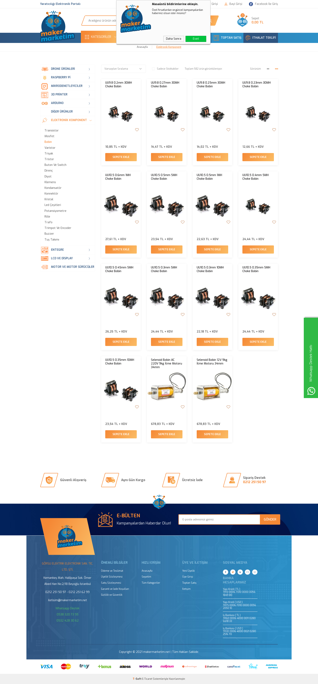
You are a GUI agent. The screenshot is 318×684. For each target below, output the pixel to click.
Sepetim (146, 576)
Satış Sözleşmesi (111, 582)
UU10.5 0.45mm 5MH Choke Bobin (119, 269)
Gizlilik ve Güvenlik (111, 594)
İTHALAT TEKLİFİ (260, 37)
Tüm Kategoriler (151, 582)
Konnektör (51, 194)
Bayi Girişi (233, 4)
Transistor (51, 130)
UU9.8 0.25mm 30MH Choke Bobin (211, 84)
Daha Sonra (173, 39)
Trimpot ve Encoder (57, 228)
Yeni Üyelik (188, 570)
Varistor (49, 148)
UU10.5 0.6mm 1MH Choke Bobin (118, 177)
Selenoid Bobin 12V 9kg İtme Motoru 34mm (212, 362)
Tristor (49, 159)
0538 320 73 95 (67, 614)
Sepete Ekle (121, 157)
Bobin (48, 142)
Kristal (48, 199)
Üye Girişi (187, 576)
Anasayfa (147, 570)
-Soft (137, 679)
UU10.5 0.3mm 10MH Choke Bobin (210, 269)
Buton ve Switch (55, 165)
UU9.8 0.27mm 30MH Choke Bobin (165, 84)
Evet (196, 39)
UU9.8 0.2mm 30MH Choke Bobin (118, 84)
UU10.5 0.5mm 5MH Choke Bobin (164, 177)
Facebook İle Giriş (263, 4)
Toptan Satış (189, 582)
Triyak (48, 153)
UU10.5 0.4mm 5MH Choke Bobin (255, 177)
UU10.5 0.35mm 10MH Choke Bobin (119, 362)
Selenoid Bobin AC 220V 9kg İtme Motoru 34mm (166, 363)
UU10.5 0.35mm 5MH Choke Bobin (256, 269)
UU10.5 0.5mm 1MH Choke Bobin (209, 177)
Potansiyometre (55, 211)
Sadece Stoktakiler (165, 68)
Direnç (48, 171)
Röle (47, 217)
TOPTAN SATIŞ (227, 37)
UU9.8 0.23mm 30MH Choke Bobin (256, 84)
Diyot (48, 176)
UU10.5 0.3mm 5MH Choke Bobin (164, 269)
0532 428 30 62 (67, 621)
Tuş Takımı (51, 240)
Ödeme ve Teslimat (112, 570)
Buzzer (49, 234)
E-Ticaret (147, 679)
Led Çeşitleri (52, 205)
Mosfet (49, 136)
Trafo (48, 222)
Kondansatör (53, 188)
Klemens (50, 182)
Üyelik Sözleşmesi (112, 576)
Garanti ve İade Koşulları (115, 589)
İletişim (186, 589)
